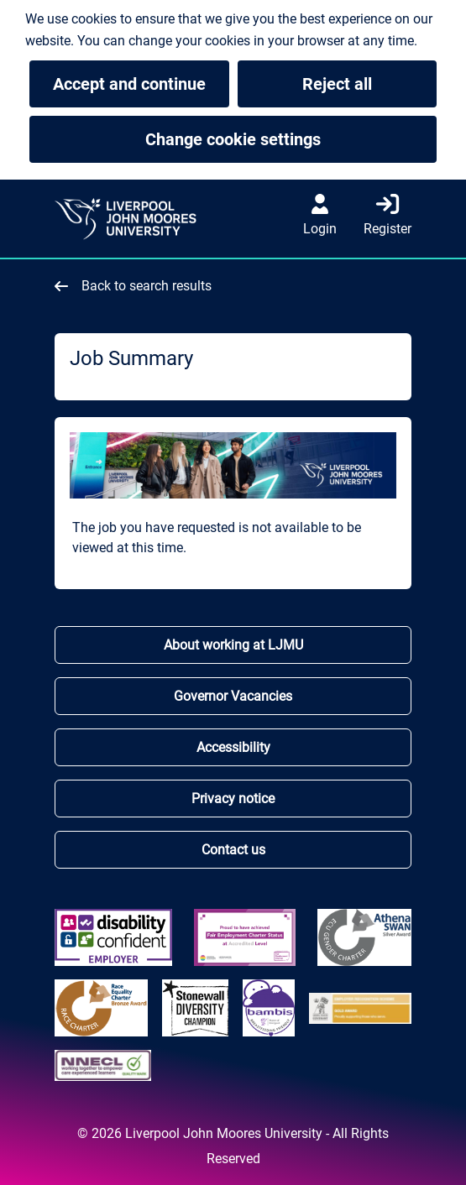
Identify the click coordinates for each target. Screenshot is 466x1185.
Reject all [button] (337, 84)
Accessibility (233, 747)
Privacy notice (233, 799)
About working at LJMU (233, 645)
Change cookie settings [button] (291, 139)
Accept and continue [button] (129, 84)
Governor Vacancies (233, 696)
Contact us (233, 850)
